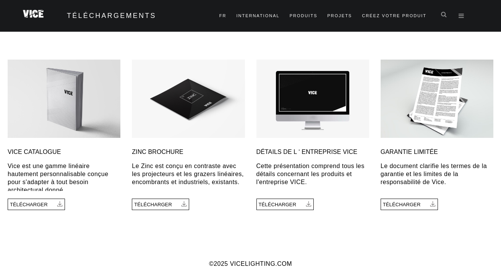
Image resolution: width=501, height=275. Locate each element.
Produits (304, 15)
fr (223, 15)
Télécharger (36, 204)
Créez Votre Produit (394, 15)
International (257, 15)
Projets (339, 15)
